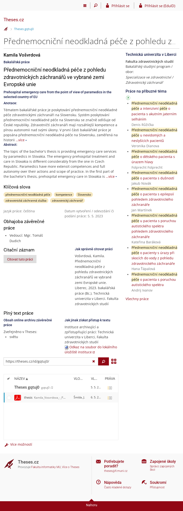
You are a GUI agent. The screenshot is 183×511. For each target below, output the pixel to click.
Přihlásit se (120, 5)
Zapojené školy (163, 461)
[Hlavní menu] (85, 5)
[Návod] (128, 99)
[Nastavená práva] (110, 387)
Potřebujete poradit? (114, 463)
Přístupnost (157, 487)
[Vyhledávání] (95, 5)
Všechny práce (137, 299)
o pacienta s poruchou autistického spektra (154, 279)
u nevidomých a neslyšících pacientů (154, 135)
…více (20, 140)
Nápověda (113, 482)
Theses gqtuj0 (24, 29)
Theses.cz (14, 19)
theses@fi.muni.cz (115, 471)
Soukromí (158, 482)
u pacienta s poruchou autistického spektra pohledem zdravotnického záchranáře (154, 226)
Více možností (18, 444)
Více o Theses (70, 467)
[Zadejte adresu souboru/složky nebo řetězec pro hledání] (51, 361)
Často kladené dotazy (117, 487)
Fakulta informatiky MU (46, 467)
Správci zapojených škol (162, 468)
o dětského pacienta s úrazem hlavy (154, 156)
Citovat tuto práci (20, 259)
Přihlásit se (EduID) (160, 5)
